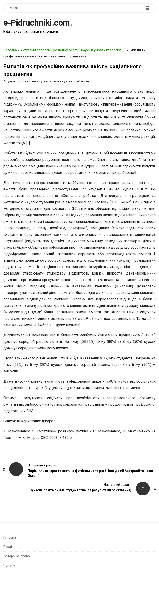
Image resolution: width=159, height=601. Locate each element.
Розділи (9, 547)
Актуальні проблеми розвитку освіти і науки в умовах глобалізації (72, 50)
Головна (10, 50)
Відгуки (9, 565)
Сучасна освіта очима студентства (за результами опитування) (80, 490)
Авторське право (16, 556)
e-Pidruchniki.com (36, 23)
